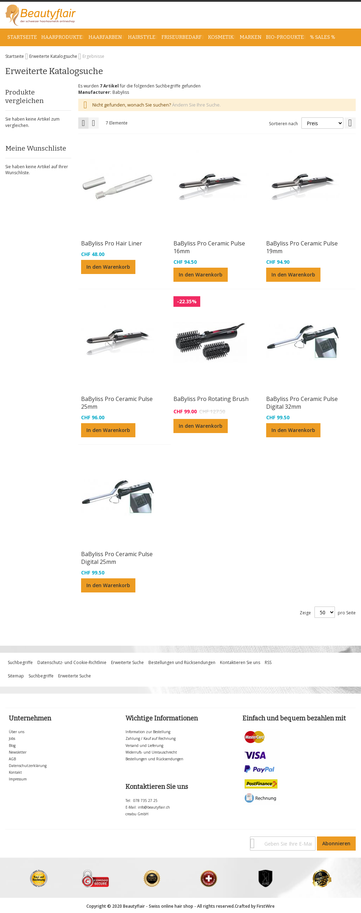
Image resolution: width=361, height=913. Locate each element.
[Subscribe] (336, 843)
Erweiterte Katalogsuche (53, 56)
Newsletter (17, 752)
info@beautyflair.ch (154, 807)
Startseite (15, 56)
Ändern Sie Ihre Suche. (196, 105)
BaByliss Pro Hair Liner (111, 243)
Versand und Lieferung (144, 745)
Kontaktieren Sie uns (240, 662)
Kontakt (15, 772)
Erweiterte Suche (127, 662)
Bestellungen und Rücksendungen (181, 662)
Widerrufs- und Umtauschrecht (151, 752)
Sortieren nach (283, 124)
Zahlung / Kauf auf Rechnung (151, 738)
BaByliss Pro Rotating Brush (211, 399)
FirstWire (266, 906)
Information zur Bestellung (148, 731)
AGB (12, 758)
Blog (12, 745)
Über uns (16, 731)
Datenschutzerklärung (28, 765)
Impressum (18, 779)
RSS (268, 662)
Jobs (12, 738)
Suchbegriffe (20, 662)
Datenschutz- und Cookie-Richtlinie (71, 662)
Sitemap (16, 676)
